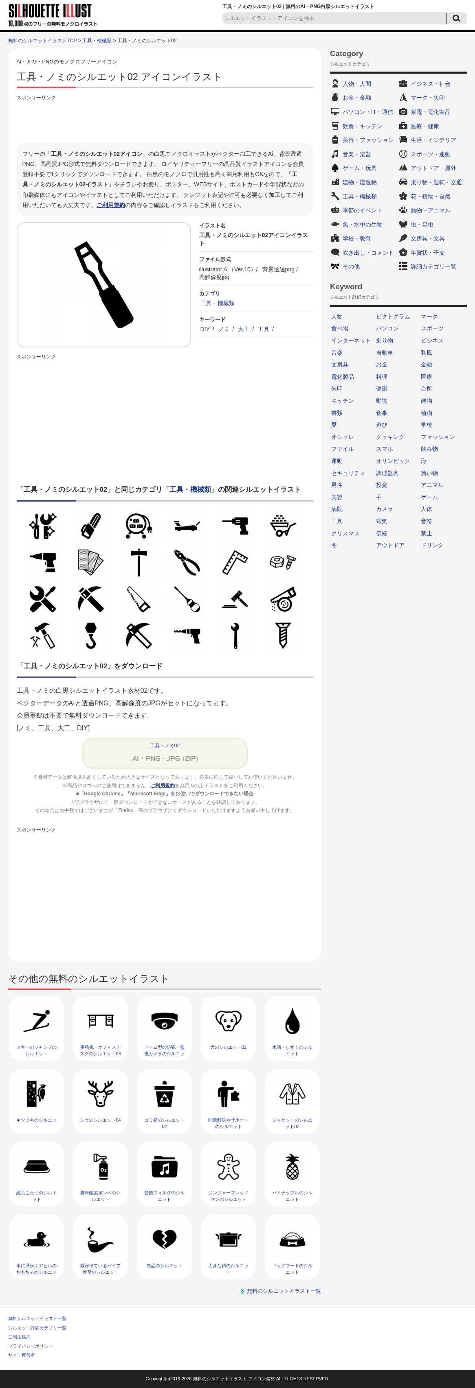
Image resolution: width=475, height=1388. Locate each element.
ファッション (438, 437)
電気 (381, 521)
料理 (381, 376)
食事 (381, 413)
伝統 (381, 533)
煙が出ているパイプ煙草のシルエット (100, 1268)
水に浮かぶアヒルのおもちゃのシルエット (36, 1272)
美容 (337, 497)
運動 (337, 461)
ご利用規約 (111, 205)
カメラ (384, 509)
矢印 (337, 388)
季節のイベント (363, 210)
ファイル (342, 448)
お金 (381, 364)
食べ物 (339, 328)
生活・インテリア (433, 140)
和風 (426, 352)
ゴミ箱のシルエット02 (164, 1122)
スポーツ (432, 328)
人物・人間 (357, 84)
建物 (426, 400)
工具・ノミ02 (165, 746)
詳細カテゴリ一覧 (433, 266)
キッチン (342, 400)
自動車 (384, 352)
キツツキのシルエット (36, 1122)
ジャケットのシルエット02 (292, 1122)
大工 (243, 329)
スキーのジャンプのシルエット (36, 1050)
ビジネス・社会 (431, 84)
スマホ (384, 448)
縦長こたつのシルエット (36, 1195)
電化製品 (342, 376)
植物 (426, 413)
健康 (381, 388)
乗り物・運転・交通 (436, 182)
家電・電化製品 (431, 112)
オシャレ (342, 437)
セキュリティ (348, 473)
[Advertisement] (165, 121)
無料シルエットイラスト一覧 (37, 1318)
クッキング (390, 437)
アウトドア (390, 545)
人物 (337, 316)
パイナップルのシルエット (292, 1195)
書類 (337, 413)
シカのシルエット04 (100, 1119)
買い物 (429, 473)
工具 (263, 329)
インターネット (351, 340)
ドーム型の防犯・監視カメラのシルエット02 (164, 1053)
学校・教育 (357, 238)
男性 (337, 485)
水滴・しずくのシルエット (292, 1050)
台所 (426, 388)
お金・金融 (357, 97)
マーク (429, 316)
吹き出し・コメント (368, 252)
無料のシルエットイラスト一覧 (284, 1291)
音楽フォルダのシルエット (164, 1195)
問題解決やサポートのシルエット (228, 1122)
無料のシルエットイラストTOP (42, 41)
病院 (337, 509)
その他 (351, 266)
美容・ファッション (368, 140)
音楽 (337, 352)
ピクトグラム (393, 316)
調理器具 (387, 473)
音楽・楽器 (357, 154)
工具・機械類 (97, 41)
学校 (426, 424)
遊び (381, 424)
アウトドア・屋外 (433, 168)
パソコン (387, 328)
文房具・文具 (428, 238)
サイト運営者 (21, 1355)
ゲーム (429, 497)
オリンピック (393, 461)
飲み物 (429, 448)
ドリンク (432, 545)
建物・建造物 (360, 182)
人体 (426, 509)
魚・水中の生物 (363, 224)
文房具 (339, 364)
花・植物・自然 (431, 196)
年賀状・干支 (428, 252)
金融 (426, 364)
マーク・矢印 (428, 97)
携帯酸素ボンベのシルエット (100, 1195)
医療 (426, 376)
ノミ (224, 329)
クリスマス (345, 533)
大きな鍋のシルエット (228, 1268)
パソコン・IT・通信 (368, 112)
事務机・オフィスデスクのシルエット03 (100, 1050)
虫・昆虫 (422, 224)
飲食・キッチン (363, 126)
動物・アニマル (431, 210)
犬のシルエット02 (228, 1047)
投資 (381, 485)
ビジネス (432, 340)
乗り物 (384, 340)
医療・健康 (425, 126)
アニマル (432, 485)
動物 (381, 400)
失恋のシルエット (165, 1265)
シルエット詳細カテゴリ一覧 (37, 1327)
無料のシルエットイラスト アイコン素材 (234, 1378)
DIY (205, 329)
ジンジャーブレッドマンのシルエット (228, 1195)
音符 (426, 521)
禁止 (426, 533)
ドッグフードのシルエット (292, 1268)
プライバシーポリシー (30, 1346)
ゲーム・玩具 (360, 168)
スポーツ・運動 (431, 154)
